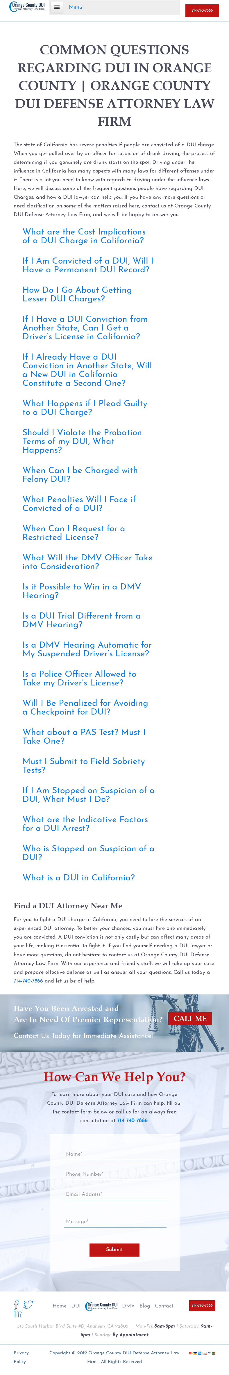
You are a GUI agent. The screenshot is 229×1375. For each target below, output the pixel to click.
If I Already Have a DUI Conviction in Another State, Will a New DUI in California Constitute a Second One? (87, 370)
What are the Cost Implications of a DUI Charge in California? (84, 237)
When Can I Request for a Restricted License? (73, 533)
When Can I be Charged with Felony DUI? (80, 475)
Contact (164, 1306)
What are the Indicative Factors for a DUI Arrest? (85, 824)
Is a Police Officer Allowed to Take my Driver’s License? (79, 679)
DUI (75, 1306)
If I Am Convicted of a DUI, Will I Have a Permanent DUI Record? (87, 266)
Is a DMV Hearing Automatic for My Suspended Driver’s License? (87, 650)
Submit (114, 1250)
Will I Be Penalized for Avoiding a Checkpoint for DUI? (85, 708)
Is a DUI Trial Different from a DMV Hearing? (81, 621)
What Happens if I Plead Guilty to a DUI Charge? (84, 408)
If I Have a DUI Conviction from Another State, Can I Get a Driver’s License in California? (85, 328)
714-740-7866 (202, 11)
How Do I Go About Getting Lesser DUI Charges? (77, 295)
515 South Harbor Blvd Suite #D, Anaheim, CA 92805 (72, 1326)
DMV (128, 1306)
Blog (144, 1306)
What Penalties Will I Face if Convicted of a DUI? (79, 504)
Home (60, 1306)
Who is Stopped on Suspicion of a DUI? (88, 853)
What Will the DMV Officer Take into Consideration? (87, 562)
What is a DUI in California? (78, 878)
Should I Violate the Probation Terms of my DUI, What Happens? (82, 442)
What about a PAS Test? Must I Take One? (84, 737)
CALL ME (189, 1019)
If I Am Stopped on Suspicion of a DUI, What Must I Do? (88, 795)
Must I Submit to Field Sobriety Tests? (83, 766)
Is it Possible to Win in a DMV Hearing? (81, 592)
